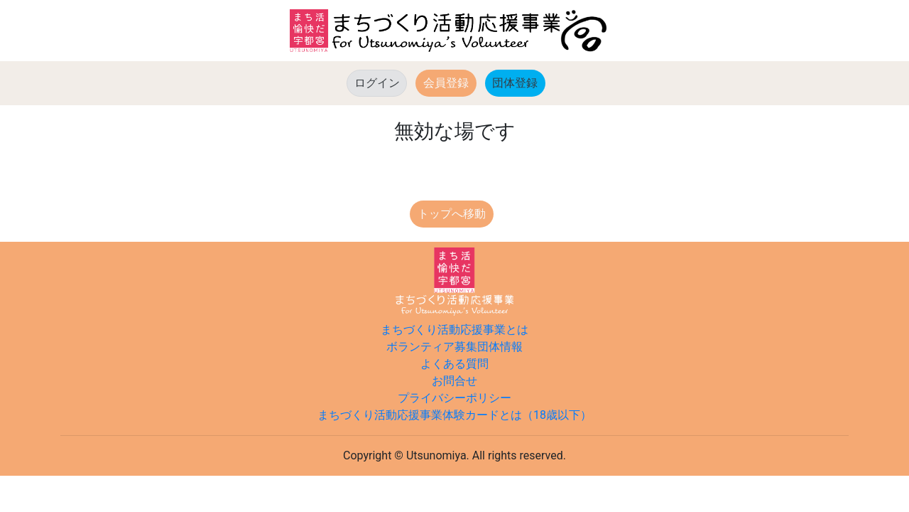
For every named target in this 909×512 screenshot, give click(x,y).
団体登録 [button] (518, 82)
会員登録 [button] (446, 83)
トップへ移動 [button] (452, 213)
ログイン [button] (377, 83)
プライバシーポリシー (454, 398)
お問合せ (454, 381)
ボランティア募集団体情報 (454, 346)
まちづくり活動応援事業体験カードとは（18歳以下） (454, 415)
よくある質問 (454, 363)
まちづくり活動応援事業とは (454, 329)
